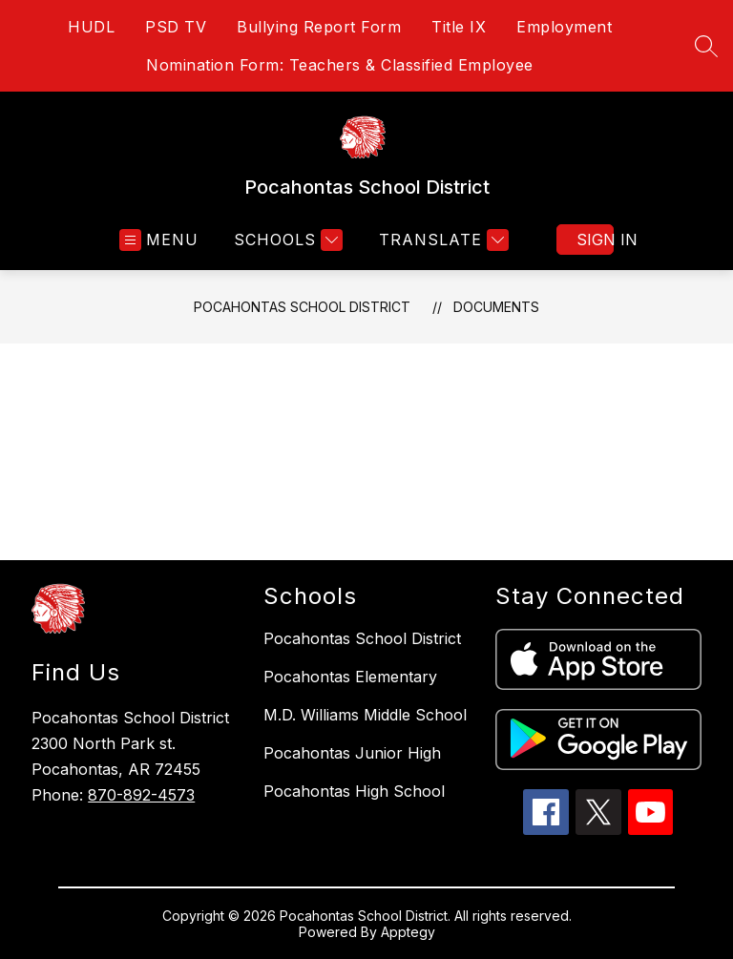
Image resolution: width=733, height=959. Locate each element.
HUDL (91, 26)
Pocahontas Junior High (352, 752)
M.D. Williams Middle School (365, 714)
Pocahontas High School (354, 791)
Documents (496, 307)
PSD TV (175, 26)
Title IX (458, 26)
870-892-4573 (141, 794)
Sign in (595, 239)
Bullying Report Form (319, 26)
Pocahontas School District (302, 307)
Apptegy (408, 932)
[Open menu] (159, 240)
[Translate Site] (441, 240)
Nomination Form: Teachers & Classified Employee (340, 64)
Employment (564, 26)
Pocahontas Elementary (350, 676)
